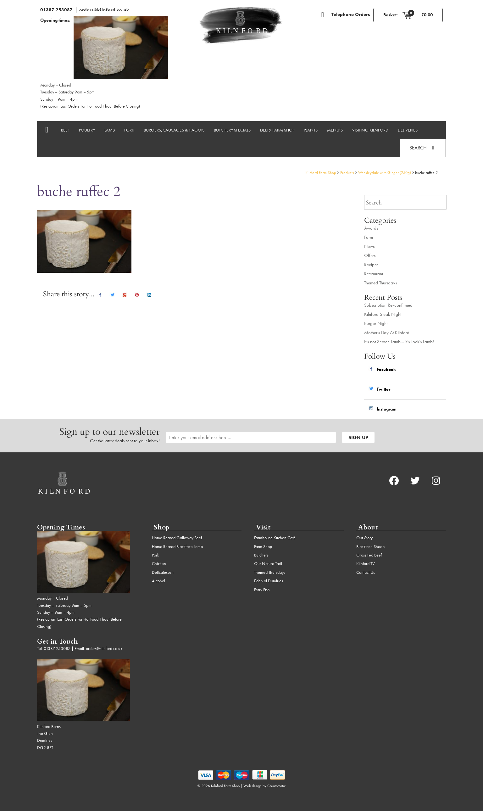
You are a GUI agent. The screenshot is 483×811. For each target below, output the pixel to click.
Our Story (364, 537)
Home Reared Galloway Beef (177, 537)
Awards (371, 228)
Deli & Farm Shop (277, 130)
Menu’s (335, 130)
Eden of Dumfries (268, 581)
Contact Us (365, 572)
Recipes (371, 264)
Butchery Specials (232, 130)
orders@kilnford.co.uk (104, 10)
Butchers (261, 555)
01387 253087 (56, 10)
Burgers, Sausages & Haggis (174, 130)
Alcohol (158, 581)
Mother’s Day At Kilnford (386, 332)
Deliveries (408, 130)
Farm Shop (263, 546)
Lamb (109, 130)
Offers (369, 255)
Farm (368, 237)
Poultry (87, 130)
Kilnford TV (365, 563)
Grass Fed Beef (369, 555)
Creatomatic (276, 786)
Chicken (159, 563)
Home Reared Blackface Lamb (177, 546)
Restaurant (373, 274)
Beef (65, 130)
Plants (311, 130)
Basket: (390, 15)
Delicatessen (163, 572)
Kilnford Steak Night (382, 314)
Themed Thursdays (380, 283)
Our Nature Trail (268, 563)
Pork (129, 130)
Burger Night (375, 323)
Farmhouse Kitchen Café (275, 537)
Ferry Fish (262, 589)
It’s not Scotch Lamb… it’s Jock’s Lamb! (399, 341)
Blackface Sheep (370, 546)
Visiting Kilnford (370, 130)
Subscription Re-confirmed (388, 305)
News (369, 246)
